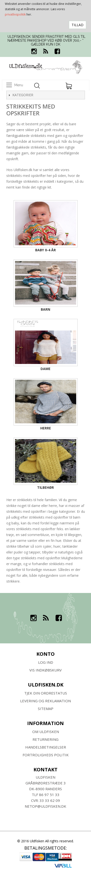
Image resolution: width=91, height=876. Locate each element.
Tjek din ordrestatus (45, 693)
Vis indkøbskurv (45, 670)
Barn (45, 309)
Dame (45, 368)
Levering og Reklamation (45, 700)
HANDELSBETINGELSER (45, 747)
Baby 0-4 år (45, 250)
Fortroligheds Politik (46, 754)
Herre (45, 428)
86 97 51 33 (49, 794)
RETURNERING (45, 739)
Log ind (45, 662)
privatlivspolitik (15, 14)
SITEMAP (45, 708)
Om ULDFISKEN (45, 731)
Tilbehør (45, 487)
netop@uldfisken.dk (45, 806)
